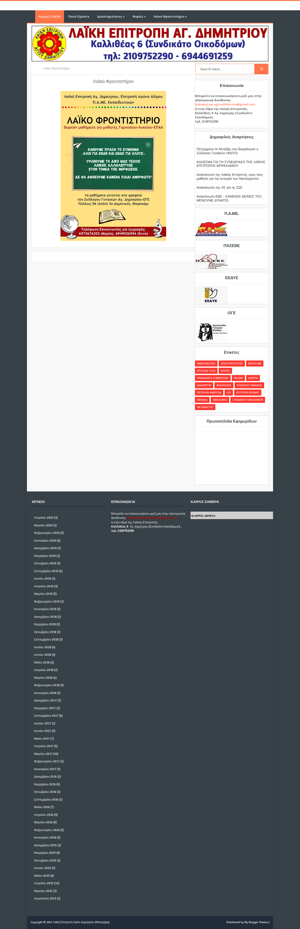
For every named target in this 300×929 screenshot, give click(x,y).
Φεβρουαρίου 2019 (47, 601)
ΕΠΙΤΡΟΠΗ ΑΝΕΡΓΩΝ (209, 392)
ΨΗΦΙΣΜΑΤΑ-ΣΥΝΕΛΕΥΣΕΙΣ (213, 378)
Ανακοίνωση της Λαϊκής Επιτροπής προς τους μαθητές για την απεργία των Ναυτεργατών (230, 176)
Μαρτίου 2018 (43, 678)
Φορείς (139, 16)
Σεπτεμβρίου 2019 (46, 571)
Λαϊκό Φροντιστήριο (170, 16)
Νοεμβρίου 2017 (45, 708)
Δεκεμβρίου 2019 (45, 548)
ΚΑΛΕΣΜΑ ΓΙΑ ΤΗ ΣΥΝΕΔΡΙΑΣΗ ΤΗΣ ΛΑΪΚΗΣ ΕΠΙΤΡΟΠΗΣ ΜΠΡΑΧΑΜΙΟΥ (231, 164)
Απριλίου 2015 (43, 883)
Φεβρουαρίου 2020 (47, 533)
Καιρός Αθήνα (203, 515)
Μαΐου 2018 (42, 662)
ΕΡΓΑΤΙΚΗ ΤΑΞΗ (206, 370)
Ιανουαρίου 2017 (45, 769)
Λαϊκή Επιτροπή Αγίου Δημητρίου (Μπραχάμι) (81, 922)
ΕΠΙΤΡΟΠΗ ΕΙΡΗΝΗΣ (247, 392)
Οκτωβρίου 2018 (45, 632)
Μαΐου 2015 (42, 876)
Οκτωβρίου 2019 (45, 563)
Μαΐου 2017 (42, 739)
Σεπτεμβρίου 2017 (46, 716)
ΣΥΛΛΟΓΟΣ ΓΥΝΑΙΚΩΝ (249, 385)
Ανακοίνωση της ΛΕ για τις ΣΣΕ (220, 187)
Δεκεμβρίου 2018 (45, 617)
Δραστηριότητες (111, 16)
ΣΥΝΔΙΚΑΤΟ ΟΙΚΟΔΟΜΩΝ (247, 399)
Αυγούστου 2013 (45, 898)
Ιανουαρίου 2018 (45, 693)
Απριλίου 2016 (43, 815)
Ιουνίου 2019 (42, 579)
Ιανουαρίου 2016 (45, 837)
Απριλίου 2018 (43, 670)
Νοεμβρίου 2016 (45, 784)
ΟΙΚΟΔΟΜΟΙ (220, 399)
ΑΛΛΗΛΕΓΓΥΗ (204, 385)
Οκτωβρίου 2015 (45, 860)
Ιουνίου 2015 (42, 868)
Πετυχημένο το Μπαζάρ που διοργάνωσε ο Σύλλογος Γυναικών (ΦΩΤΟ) (227, 151)
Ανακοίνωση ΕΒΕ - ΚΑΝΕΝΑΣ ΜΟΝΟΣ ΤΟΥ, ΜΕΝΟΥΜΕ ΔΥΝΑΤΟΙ (230, 198)
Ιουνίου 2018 (42, 655)
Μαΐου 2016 (42, 807)
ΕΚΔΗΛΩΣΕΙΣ (224, 385)
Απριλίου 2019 (43, 586)
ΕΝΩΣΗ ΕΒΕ (254, 363)
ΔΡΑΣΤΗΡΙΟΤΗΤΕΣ (232, 363)
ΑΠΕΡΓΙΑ (253, 378)
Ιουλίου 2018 (42, 647)
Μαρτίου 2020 (43, 525)
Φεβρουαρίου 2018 (47, 685)
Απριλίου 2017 (43, 746)
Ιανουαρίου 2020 (45, 541)
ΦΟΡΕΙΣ (225, 370)
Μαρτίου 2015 (43, 891)
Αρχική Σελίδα (49, 16)
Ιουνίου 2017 (42, 731)
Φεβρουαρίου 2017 (47, 761)
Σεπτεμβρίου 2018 (46, 639)
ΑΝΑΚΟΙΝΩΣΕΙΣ (206, 363)
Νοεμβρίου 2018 (45, 624)
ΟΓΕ (229, 392)
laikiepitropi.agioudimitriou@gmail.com (225, 104)
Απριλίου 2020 (43, 518)
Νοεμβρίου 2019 (45, 556)
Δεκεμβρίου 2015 (45, 845)
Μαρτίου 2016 (43, 822)
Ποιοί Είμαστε (78, 16)
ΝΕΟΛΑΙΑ (202, 399)
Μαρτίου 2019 (43, 594)
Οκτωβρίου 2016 (45, 792)
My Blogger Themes (256, 922)
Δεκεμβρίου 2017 (45, 700)
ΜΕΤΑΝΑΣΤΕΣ (205, 407)
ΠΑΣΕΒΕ (238, 378)
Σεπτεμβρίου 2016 (46, 800)
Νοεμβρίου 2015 (45, 853)
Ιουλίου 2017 (42, 723)
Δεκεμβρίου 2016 (45, 777)
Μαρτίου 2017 (43, 754)
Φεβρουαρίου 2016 (47, 830)
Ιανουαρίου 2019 (45, 609)
